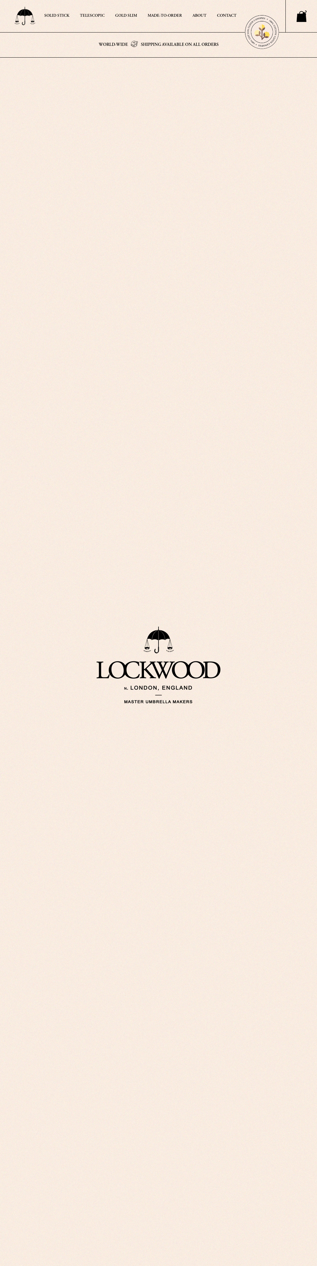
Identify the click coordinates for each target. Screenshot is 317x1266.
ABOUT (199, 16)
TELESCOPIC (92, 16)
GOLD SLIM (126, 16)
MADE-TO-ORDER (165, 16)
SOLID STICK (56, 16)
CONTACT (227, 16)
